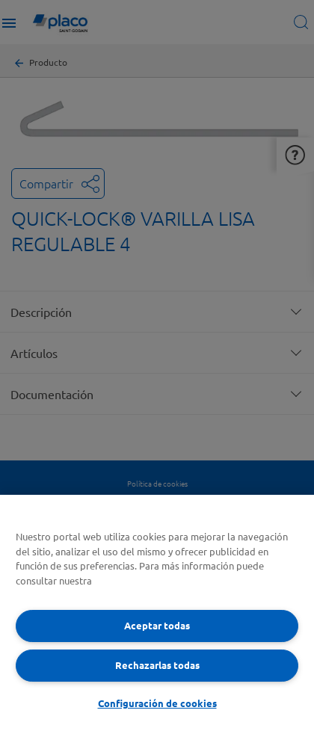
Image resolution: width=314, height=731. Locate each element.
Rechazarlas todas (157, 664)
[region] (157, 613)
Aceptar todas (157, 625)
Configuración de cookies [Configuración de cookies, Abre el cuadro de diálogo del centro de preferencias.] (157, 703)
